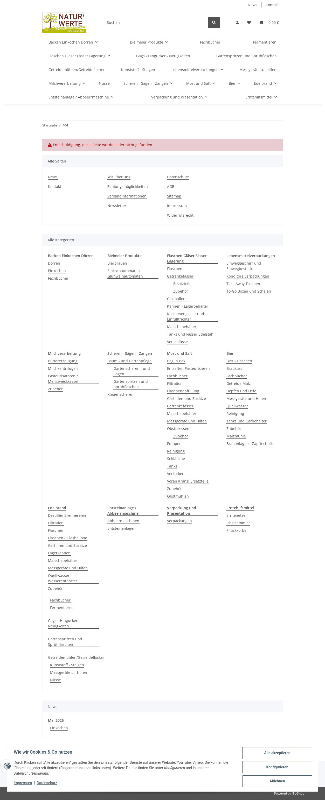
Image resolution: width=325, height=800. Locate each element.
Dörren (54, 263)
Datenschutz (178, 176)
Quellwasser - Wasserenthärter (62, 578)
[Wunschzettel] (249, 22)
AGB (170, 186)
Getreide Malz (238, 383)
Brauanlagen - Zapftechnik (249, 443)
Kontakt (272, 4)
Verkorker (175, 473)
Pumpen (174, 443)
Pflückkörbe (236, 530)
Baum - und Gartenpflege (129, 360)
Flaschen (174, 268)
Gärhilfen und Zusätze (186, 398)
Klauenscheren (120, 394)
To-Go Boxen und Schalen (248, 291)
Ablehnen (275, 782)
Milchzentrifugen (63, 368)
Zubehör (180, 291)
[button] (237, 22)
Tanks (172, 466)
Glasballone (177, 298)
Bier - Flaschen (239, 360)
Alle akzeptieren (275, 755)
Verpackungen (179, 520)
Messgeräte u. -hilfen (68, 672)
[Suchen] (155, 22)
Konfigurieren (276, 768)
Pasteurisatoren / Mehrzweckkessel (63, 378)
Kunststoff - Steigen (67, 664)
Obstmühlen (178, 496)
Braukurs (234, 368)
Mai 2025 (56, 720)
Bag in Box (176, 360)
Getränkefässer (180, 276)
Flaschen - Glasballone (67, 537)
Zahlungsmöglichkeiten (127, 186)
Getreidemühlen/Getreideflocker (76, 657)
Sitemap (174, 196)
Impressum (177, 205)
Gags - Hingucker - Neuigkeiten (64, 623)
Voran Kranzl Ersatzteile (188, 481)
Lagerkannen (59, 552)
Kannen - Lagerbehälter (187, 306)
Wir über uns (118, 176)
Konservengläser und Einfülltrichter (185, 316)
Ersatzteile (182, 283)
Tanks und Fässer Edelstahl (191, 334)
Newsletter (116, 205)
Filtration (175, 383)
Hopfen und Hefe (241, 390)
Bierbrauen (117, 263)
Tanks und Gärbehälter (246, 421)
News (252, 4)
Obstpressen (178, 428)
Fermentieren (62, 607)
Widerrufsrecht (180, 215)
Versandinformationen (127, 196)
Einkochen (57, 270)
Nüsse (55, 679)
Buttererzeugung (63, 360)
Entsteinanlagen (121, 528)
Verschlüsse (177, 341)
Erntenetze (235, 515)
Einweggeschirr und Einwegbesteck (243, 266)
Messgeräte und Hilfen (187, 421)
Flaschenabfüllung (183, 390)
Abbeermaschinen (123, 520)
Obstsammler (238, 522)
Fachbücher (58, 278)
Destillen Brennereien (67, 515)
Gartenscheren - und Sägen (132, 371)
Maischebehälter (181, 326)
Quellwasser (237, 405)
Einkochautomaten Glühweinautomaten (125, 273)
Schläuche (176, 458)
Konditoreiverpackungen (247, 276)
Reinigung (176, 451)
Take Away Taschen (243, 283)
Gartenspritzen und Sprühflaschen (131, 384)
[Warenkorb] (269, 22)
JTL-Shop (298, 793)
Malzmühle (236, 436)
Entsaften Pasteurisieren (188, 368)
